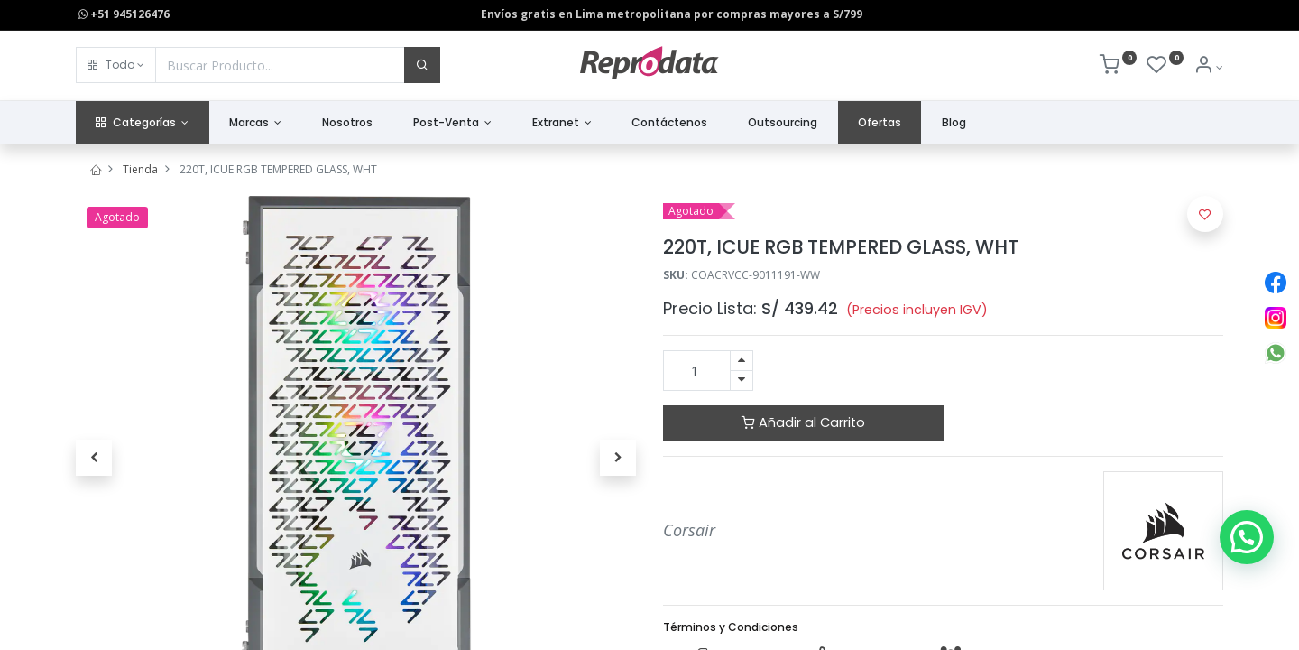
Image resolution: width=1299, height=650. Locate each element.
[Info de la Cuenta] (1208, 67)
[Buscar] (422, 65)
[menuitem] (347, 123)
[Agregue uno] (741, 360)
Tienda (140, 169)
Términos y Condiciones (730, 627)
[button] (116, 65)
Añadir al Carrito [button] (803, 422)
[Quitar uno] (741, 380)
